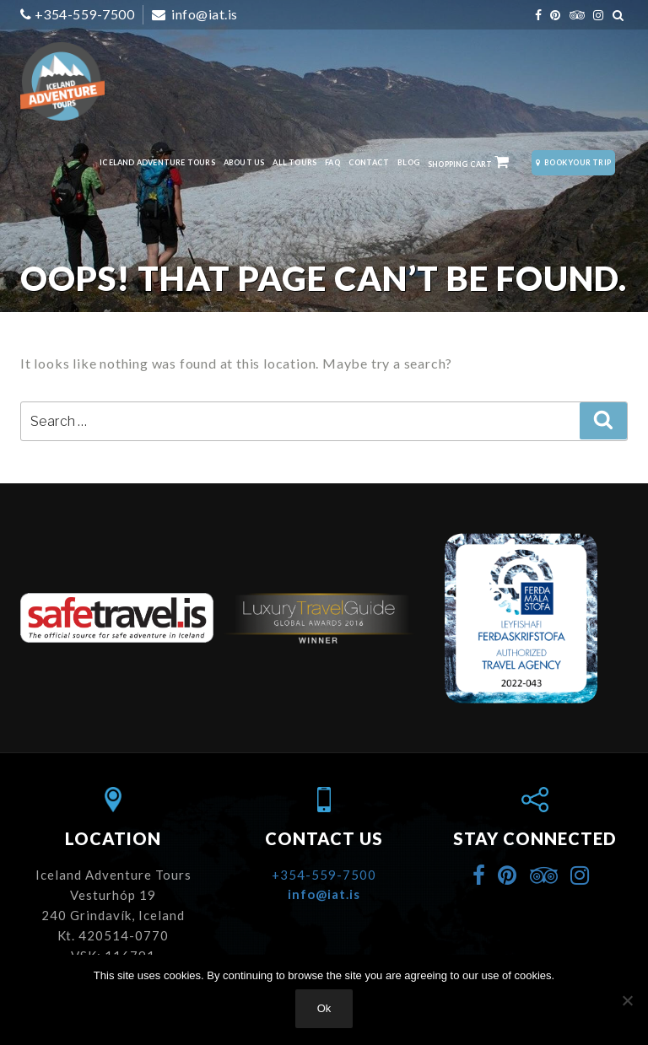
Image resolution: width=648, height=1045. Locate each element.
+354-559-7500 (85, 14)
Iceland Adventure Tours (157, 162)
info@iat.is (203, 14)
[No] (626, 1000)
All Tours (294, 162)
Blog (408, 162)
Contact (368, 162)
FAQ (332, 162)
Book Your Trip (573, 162)
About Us (244, 162)
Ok (324, 1008)
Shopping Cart (469, 162)
